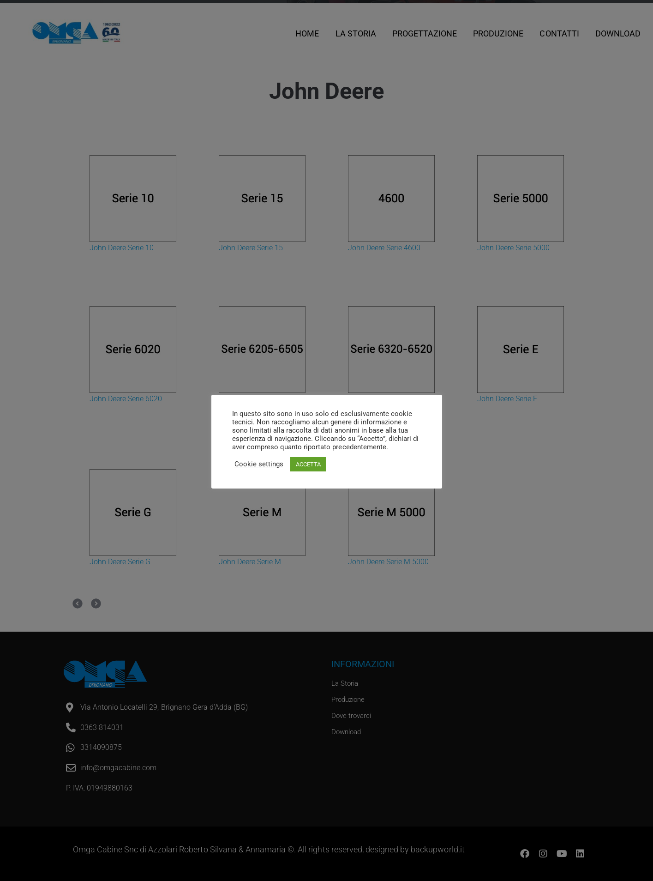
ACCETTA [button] (308, 464)
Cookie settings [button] (258, 464)
